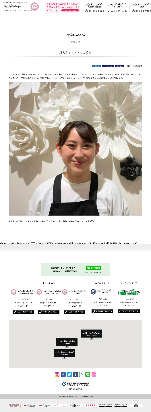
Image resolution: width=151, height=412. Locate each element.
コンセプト (20, 20)
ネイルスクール (90, 20)
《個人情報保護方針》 (75, 390)
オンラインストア (107, 20)
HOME (6, 20)
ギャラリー (55, 20)
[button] (93, 335)
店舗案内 (38, 20)
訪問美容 (73, 20)
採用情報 (125, 20)
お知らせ (142, 20)
